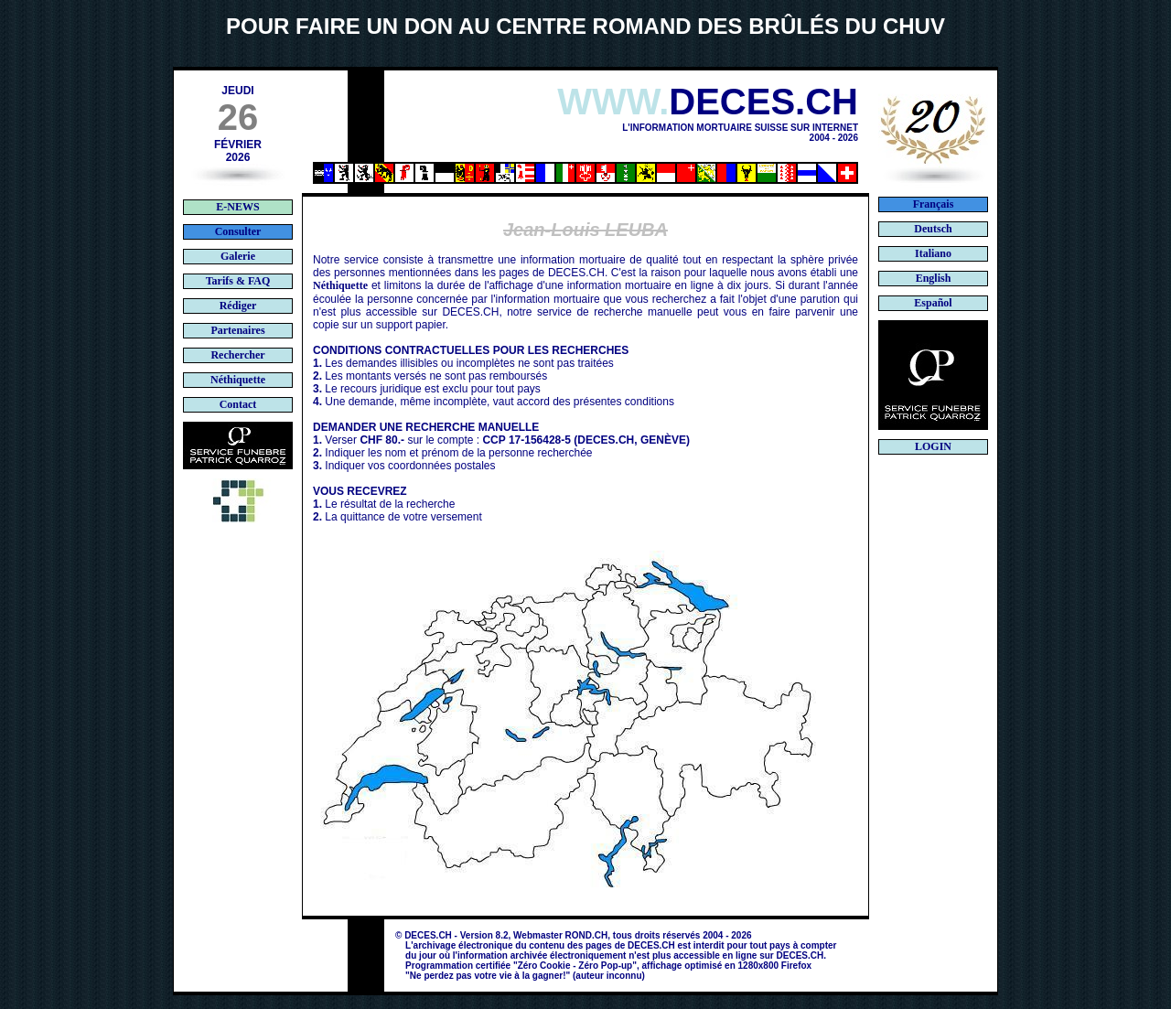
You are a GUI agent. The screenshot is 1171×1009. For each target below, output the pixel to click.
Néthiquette (340, 285)
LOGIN (933, 446)
